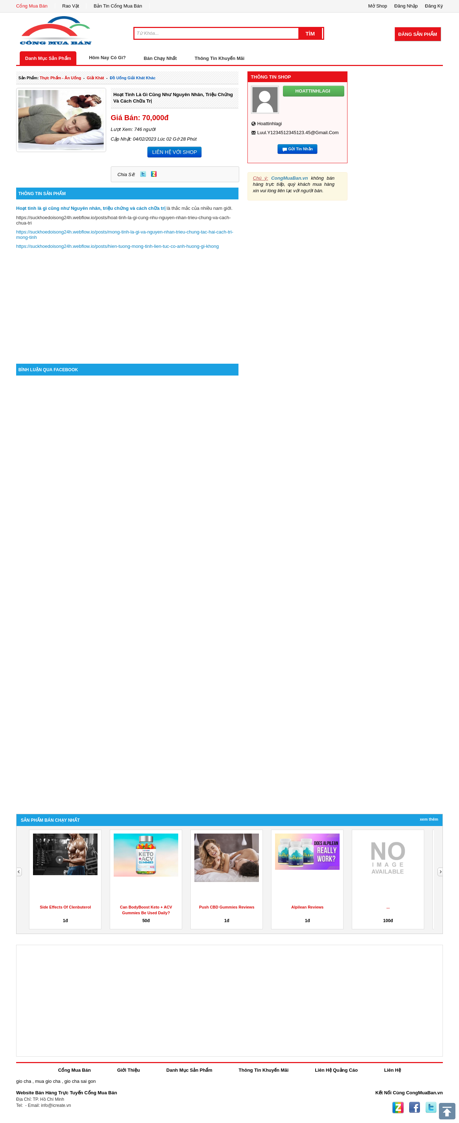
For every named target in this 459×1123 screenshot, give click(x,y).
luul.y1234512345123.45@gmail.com (298, 132)
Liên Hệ (392, 1070)
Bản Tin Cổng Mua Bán (118, 6)
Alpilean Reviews (307, 907)
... (388, 907)
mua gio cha (48, 1081)
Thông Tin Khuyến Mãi (220, 58)
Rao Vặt (70, 6)
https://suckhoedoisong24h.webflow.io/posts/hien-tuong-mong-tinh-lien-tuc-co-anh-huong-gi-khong (117, 246)
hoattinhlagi (269, 123)
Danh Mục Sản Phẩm (48, 58)
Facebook (414, 1107)
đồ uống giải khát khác (133, 78)
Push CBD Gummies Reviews (226, 907)
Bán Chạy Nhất (160, 58)
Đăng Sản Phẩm (417, 34)
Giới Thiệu (128, 1070)
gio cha (23, 1081)
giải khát (95, 78)
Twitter (143, 174)
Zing (154, 174)
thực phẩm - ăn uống (60, 78)
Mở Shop (377, 6)
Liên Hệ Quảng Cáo (336, 1070)
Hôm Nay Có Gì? (107, 57)
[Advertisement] (127, 303)
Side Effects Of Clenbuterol (65, 907)
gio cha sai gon (79, 1081)
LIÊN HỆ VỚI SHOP (174, 152)
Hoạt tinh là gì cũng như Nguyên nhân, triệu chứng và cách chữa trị (90, 208)
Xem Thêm (429, 819)
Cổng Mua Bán (32, 6)
